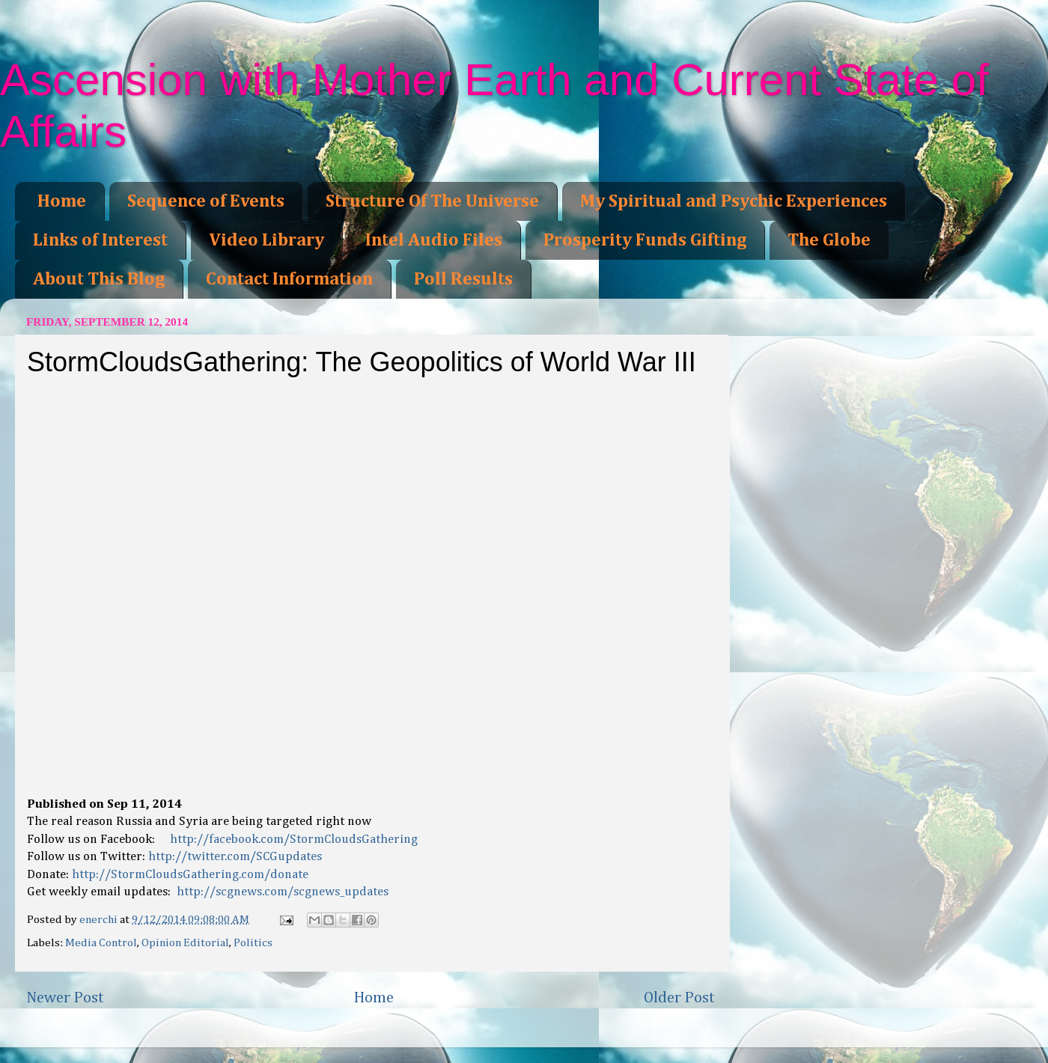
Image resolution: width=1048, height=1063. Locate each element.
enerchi (99, 919)
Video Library (266, 240)
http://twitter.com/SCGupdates (235, 856)
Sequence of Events (205, 201)
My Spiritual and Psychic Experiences (733, 201)
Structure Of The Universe (432, 201)
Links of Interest (100, 240)
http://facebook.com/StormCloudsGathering (294, 839)
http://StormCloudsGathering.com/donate (190, 874)
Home (61, 201)
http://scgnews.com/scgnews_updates (283, 892)
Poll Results (463, 279)
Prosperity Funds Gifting (644, 240)
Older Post (679, 998)
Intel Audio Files (433, 240)
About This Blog (99, 279)
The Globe (829, 240)
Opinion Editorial (185, 942)
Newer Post (65, 998)
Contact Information (289, 279)
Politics (253, 942)
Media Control (101, 942)
